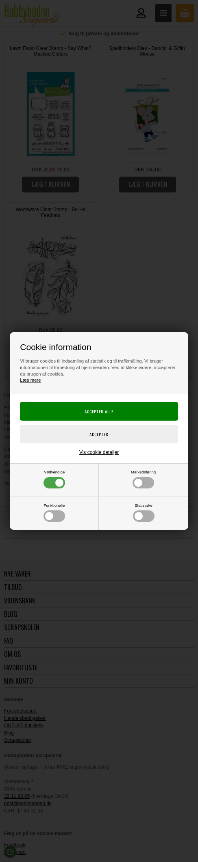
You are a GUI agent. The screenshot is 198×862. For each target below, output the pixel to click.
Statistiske (143, 512)
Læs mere (30, 380)
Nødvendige (54, 479)
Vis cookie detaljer (99, 452)
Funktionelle (54, 512)
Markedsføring (143, 479)
